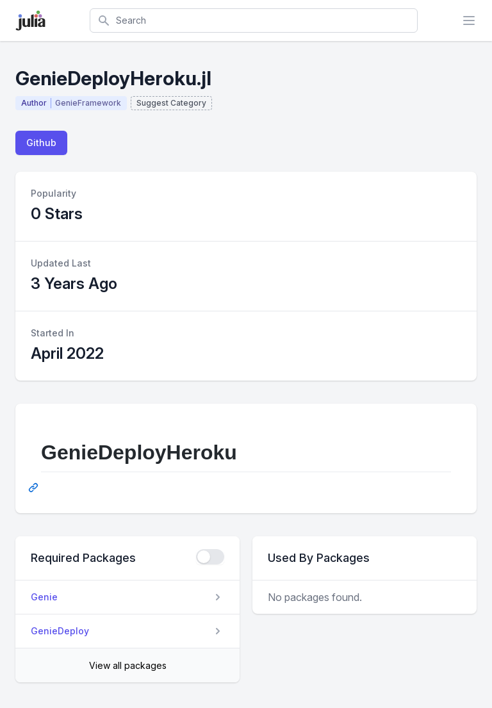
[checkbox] (210, 556)
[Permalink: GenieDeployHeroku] (34, 487)
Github (41, 142)
